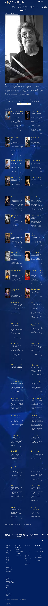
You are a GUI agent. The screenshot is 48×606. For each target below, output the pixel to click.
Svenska (7, 594)
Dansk (7, 577)
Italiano (7, 586)
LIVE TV (16, 544)
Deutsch (7, 578)
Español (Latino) (9, 581)
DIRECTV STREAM (29, 549)
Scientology (37, 546)
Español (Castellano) (10, 582)
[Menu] (6, 2)
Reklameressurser (19, 557)
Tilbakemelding (18, 555)
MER (21, 130)
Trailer (26, 9)
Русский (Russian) (9, 593)
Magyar (7, 585)
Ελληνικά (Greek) (9, 579)
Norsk (7, 590)
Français (7, 597)
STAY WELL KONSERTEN (11, 13)
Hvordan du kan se (19, 551)
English (7, 575)
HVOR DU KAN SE (28, 544)
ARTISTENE (8, 108)
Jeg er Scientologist (9, 569)
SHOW (6, 544)
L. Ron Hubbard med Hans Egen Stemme (9, 549)
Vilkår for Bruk (8, 600)
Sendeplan (17, 545)
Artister (21, 9)
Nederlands (8, 589)
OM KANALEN (18, 547)
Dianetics (37, 553)
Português (8, 591)
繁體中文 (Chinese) (9, 595)
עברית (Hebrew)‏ (9, 583)
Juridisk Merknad (8, 604)
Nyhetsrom (18, 553)
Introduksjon (18, 549)
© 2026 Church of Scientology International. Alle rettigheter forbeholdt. (15, 599)
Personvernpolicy (8, 603)
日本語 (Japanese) (9, 587)
